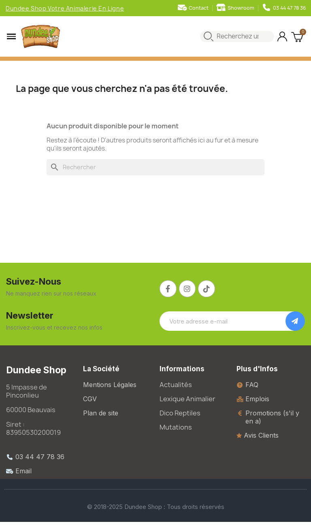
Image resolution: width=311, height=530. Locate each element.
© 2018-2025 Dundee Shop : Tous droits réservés (155, 507)
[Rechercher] (155, 167)
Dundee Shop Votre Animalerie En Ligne (65, 8)
